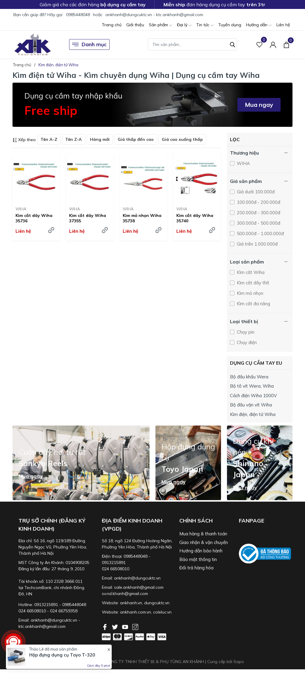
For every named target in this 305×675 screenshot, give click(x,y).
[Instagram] (135, 626)
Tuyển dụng (229, 24)
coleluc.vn (162, 612)
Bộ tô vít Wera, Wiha (252, 386)
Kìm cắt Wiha (250, 272)
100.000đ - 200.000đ (258, 202)
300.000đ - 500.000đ (258, 223)
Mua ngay (259, 104)
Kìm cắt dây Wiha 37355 (87, 218)
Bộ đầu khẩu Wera (249, 377)
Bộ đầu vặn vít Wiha (251, 405)
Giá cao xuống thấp (182, 139)
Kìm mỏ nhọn (249, 293)
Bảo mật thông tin (198, 559)
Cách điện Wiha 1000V (253, 395)
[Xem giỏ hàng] (286, 44)
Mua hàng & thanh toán (203, 534)
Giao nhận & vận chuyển (203, 542)
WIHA (21, 208)
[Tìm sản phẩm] (192, 44)
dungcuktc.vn (156, 602)
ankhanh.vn (131, 602)
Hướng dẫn (259, 25)
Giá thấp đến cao (136, 139)
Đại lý (184, 25)
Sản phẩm (160, 25)
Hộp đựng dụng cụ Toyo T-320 (62, 655)
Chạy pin (245, 332)
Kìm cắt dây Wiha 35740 (194, 218)
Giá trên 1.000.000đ (257, 244)
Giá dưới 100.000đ (255, 192)
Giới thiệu (135, 24)
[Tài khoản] (273, 44)
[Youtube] (125, 626)
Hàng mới (100, 139)
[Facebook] (105, 626)
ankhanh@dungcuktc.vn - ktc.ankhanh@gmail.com (154, 14)
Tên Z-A (73, 139)
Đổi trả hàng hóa (196, 568)
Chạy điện (246, 342)
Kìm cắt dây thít (252, 283)
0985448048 (78, 14)
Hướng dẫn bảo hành (200, 551)
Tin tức (205, 25)
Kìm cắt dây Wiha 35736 (33, 218)
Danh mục (89, 44)
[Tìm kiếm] (233, 44)
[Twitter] (115, 626)
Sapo (239, 661)
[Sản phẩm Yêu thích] (259, 44)
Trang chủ (112, 24)
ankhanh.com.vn (135, 612)
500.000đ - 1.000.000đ (260, 233)
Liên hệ (283, 24)
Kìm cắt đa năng (253, 303)
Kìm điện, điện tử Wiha (253, 414)
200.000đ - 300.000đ (258, 212)
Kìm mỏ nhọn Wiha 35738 (142, 218)
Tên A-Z (49, 139)
